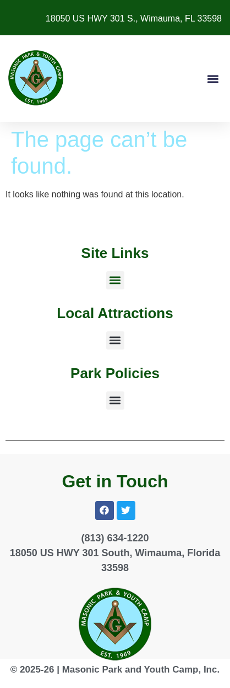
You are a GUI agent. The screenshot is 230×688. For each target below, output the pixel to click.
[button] (213, 78)
